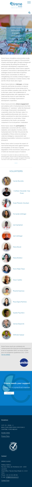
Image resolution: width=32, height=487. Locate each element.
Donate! (9, 393)
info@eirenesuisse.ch (12, 477)
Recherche (29, 12)
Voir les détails (5, 355)
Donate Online (5, 433)
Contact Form (5, 480)
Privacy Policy (5, 436)
